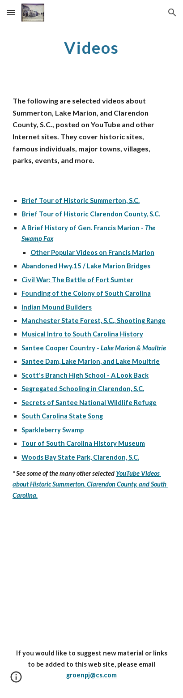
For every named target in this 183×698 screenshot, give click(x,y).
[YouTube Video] (91, 575)
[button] (10, 12)
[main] (91, 47)
